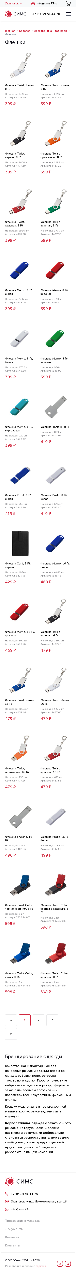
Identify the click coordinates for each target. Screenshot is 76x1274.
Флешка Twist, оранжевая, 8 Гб (51, 155)
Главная (10, 31)
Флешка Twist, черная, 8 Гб (15, 155)
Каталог (24, 31)
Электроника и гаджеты (50, 31)
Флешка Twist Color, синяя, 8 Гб (19, 975)
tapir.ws (41, 1266)
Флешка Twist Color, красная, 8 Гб (55, 975)
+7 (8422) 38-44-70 (46, 14)
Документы (14, 1229)
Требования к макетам (23, 1221)
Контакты (12, 1245)
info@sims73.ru (47, 3)
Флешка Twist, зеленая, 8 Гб (51, 223)
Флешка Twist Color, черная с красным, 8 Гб (55, 908)
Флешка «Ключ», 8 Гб (55, 427)
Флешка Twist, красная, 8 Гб (15, 223)
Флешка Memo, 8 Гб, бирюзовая (19, 428)
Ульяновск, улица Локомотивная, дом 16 (39, 1201)
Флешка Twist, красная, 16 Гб (51, 770)
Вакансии (12, 1237)
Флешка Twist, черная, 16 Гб (51, 633)
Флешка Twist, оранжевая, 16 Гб (17, 770)
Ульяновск (13, 3)
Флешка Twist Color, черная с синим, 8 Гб (19, 906)
